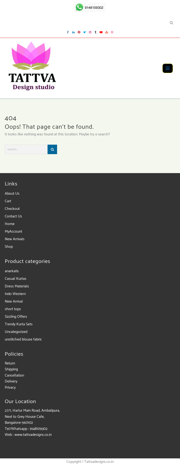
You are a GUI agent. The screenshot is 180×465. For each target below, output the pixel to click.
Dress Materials (17, 286)
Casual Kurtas (15, 279)
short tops (13, 309)
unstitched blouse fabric (23, 339)
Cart (8, 201)
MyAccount (13, 231)
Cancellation (14, 375)
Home (10, 224)
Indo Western (15, 294)
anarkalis (12, 271)
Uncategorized (16, 332)
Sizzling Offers (16, 316)
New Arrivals (14, 239)
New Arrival (14, 301)
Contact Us (13, 216)
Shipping (11, 369)
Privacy (10, 387)
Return (10, 363)
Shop (9, 247)
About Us (12, 193)
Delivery (11, 381)
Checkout (12, 209)
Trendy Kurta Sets (19, 324)
